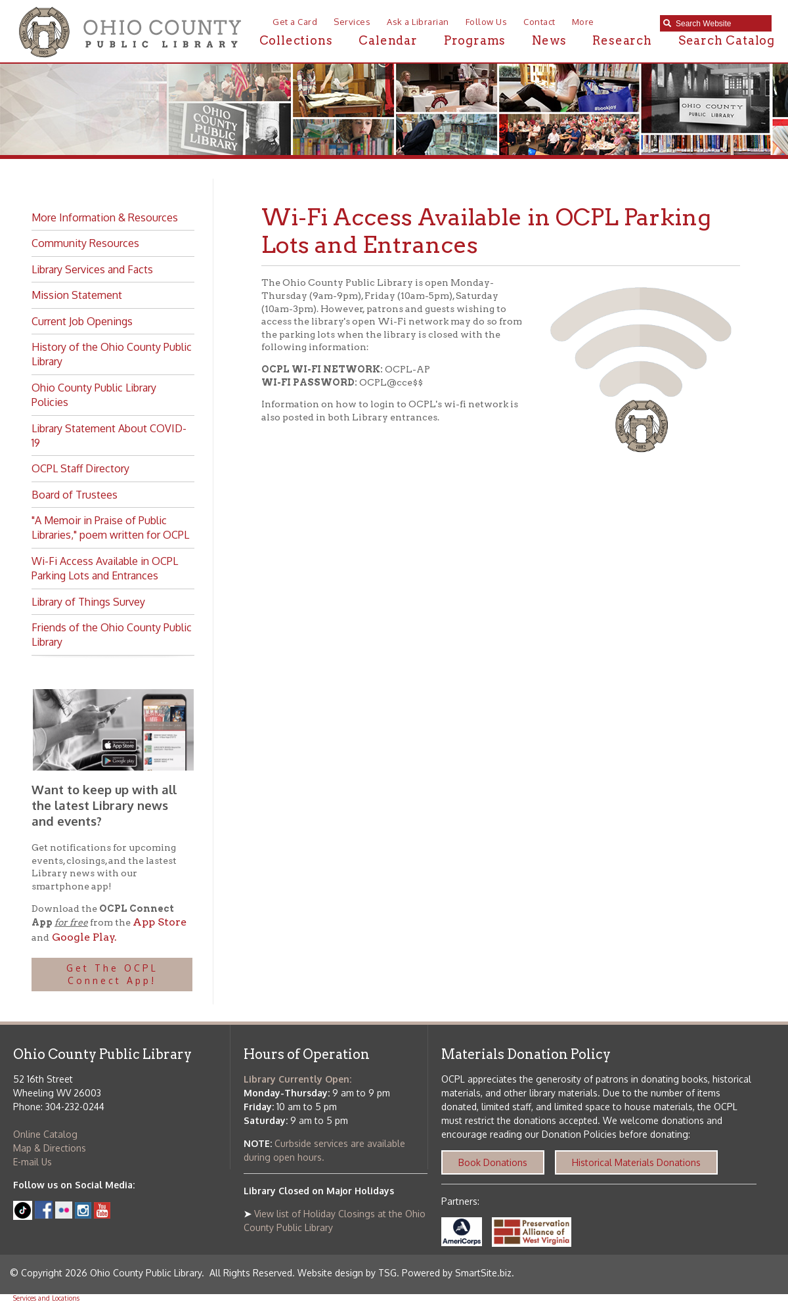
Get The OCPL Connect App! (112, 974)
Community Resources (85, 243)
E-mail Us (32, 1161)
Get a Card (295, 21)
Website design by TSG (347, 1272)
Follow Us (487, 21)
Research (621, 40)
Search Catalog (726, 40)
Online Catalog (45, 1134)
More (583, 21)
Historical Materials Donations (636, 1162)
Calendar (388, 40)
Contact (539, 21)
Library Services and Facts (92, 269)
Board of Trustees (75, 494)
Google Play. (83, 937)
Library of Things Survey (88, 601)
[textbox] (720, 23)
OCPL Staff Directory (80, 468)
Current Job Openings (82, 321)
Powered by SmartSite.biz (457, 1272)
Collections (296, 40)
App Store (159, 922)
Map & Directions (49, 1148)
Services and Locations (46, 1298)
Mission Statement (77, 295)
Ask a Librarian (418, 21)
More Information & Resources (105, 217)
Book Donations (492, 1162)
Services (352, 21)
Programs (475, 40)
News (549, 40)
